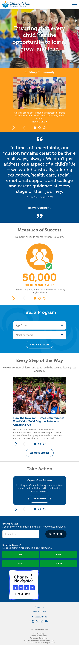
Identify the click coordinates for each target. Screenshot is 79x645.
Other (58, 563)
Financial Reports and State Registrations (39, 642)
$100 (58, 554)
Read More (39, 121)
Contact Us (39, 607)
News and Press (39, 611)
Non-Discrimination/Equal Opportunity (39, 640)
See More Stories (39, 452)
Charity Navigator (24, 585)
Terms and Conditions (38, 638)
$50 (20, 554)
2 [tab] (40, 128)
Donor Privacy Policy (39, 636)
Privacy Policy (38, 633)
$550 (20, 563)
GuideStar (55, 585)
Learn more (39, 498)
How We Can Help (39, 208)
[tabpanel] (39, 408)
